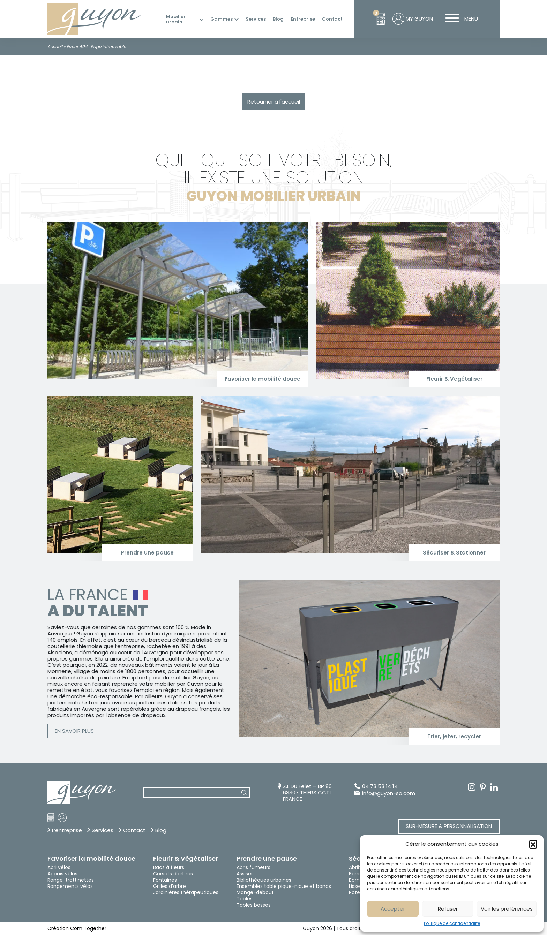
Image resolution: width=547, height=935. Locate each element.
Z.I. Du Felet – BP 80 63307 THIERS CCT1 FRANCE (307, 792)
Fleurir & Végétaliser (185, 858)
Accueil (54, 47)
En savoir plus (74, 730)
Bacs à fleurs (168, 867)
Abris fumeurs (253, 867)
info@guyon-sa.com (388, 793)
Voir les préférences (507, 908)
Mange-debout (255, 892)
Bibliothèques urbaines (264, 879)
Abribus (358, 867)
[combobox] (196, 792)
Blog (278, 19)
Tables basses (254, 905)
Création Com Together (76, 928)
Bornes (357, 879)
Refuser (448, 908)
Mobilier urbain (176, 19)
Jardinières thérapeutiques (185, 892)
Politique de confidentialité (452, 923)
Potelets (359, 892)
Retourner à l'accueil (273, 101)
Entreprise (303, 19)
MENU (459, 19)
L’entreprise (67, 830)
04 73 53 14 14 (380, 786)
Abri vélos (58, 867)
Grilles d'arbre (169, 886)
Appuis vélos (62, 873)
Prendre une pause (267, 858)
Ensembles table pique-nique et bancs (284, 886)
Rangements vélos (70, 886)
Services (256, 19)
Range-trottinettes (70, 879)
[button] (533, 843)
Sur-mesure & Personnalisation (449, 826)
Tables (245, 898)
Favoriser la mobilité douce (91, 858)
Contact (332, 19)
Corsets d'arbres (173, 873)
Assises (245, 873)
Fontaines (165, 879)
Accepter (393, 908)
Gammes (221, 19)
